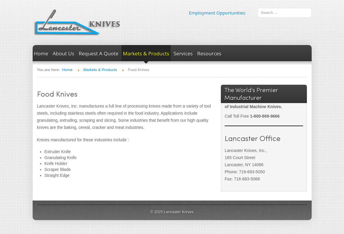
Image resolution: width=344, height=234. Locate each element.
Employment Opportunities (217, 13)
